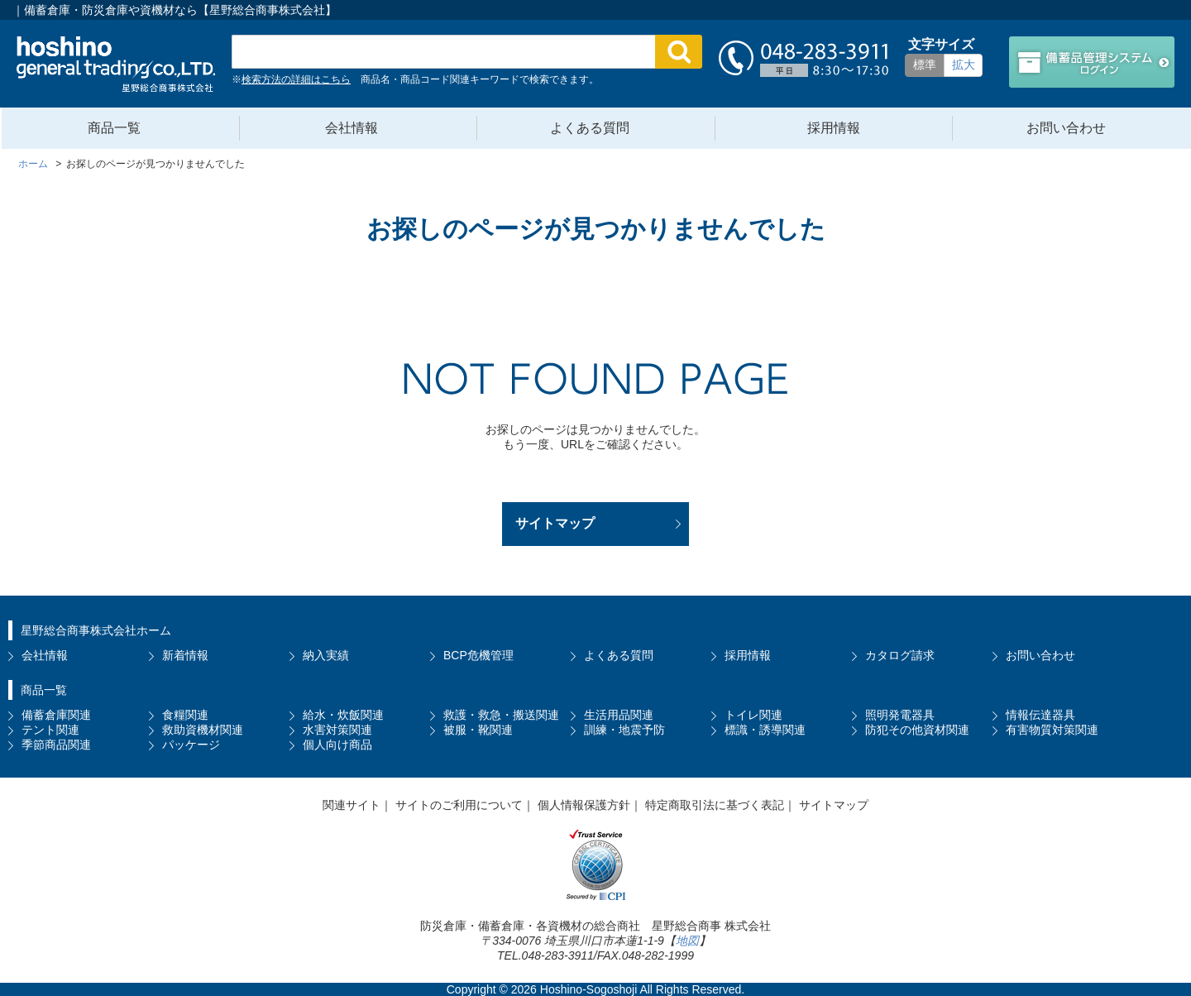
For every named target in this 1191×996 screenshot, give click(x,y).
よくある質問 (589, 128)
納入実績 (326, 655)
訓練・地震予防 (624, 729)
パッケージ (191, 744)
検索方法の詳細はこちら (296, 79)
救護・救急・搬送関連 (501, 714)
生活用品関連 (618, 714)
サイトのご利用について (459, 805)
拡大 (963, 64)
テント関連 (50, 729)
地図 (687, 940)
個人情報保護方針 (584, 805)
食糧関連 (185, 714)
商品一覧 (114, 128)
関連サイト (351, 805)
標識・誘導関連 (765, 729)
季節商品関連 (56, 744)
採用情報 (833, 128)
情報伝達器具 (1040, 714)
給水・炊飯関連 (343, 714)
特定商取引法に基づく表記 (714, 805)
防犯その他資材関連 (917, 729)
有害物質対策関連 (1052, 729)
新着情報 (185, 655)
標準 (924, 64)
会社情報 (351, 128)
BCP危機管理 (478, 655)
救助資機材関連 (202, 729)
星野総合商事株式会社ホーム (96, 630)
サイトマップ (555, 523)
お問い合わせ (1066, 128)
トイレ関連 (753, 714)
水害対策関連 (337, 729)
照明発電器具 (900, 714)
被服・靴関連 (478, 729)
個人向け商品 (337, 744)
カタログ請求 (900, 655)
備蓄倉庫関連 (56, 714)
